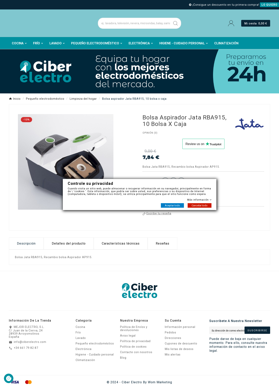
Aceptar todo (172, 205)
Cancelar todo (200, 205)
